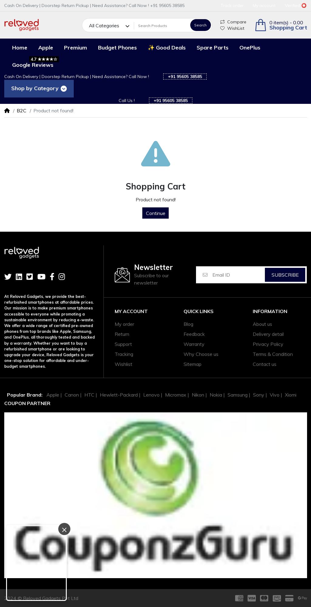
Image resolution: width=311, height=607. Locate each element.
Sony (258, 395)
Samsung (238, 395)
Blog (188, 324)
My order (124, 324)
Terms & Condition (273, 354)
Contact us (264, 364)
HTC (89, 395)
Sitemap (192, 364)
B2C (21, 110)
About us (262, 324)
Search (200, 25)
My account (131, 311)
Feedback (194, 334)
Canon (72, 395)
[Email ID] (238, 275)
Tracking (124, 354)
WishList (232, 28)
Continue (155, 213)
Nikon (198, 395)
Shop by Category (33, 88)
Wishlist (123, 364)
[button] (281, 25)
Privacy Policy (268, 344)
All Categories (104, 25)
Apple (52, 395)
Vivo (274, 395)
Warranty (194, 344)
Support (123, 344)
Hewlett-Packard (119, 395)
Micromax (175, 395)
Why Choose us (201, 354)
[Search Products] (161, 25)
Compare (233, 22)
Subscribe (285, 275)
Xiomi (290, 395)
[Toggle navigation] (63, 89)
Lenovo (151, 395)
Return (122, 334)
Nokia (216, 395)
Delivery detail (268, 334)
